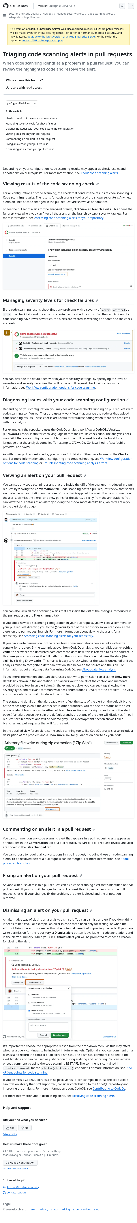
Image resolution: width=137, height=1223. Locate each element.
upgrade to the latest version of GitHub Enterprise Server (61, 36)
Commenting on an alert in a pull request (49, 829)
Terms (33, 1209)
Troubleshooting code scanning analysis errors (75, 463)
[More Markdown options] (35, 103)
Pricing (66, 1209)
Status (55, 1209)
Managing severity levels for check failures (50, 300)
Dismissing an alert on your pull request (48, 910)
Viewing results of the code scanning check (51, 184)
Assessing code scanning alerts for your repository (68, 218)
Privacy (44, 1209)
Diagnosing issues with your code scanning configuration (66, 400)
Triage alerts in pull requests (26, 17)
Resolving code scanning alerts (93, 1096)
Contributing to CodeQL (109, 1088)
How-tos (48, 13)
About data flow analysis (99, 669)
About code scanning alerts (99, 173)
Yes (10, 1127)
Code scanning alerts (100, 13)
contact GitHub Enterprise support (42, 40)
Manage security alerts (70, 13)
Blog (96, 1209)
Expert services (82, 1209)
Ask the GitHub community (21, 1187)
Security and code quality (24, 13)
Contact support (14, 1192)
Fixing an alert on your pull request (42, 875)
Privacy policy (10, 1134)
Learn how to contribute (15, 1168)
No (25, 1127)
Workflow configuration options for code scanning (60, 388)
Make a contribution (20, 1162)
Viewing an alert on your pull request (44, 475)
